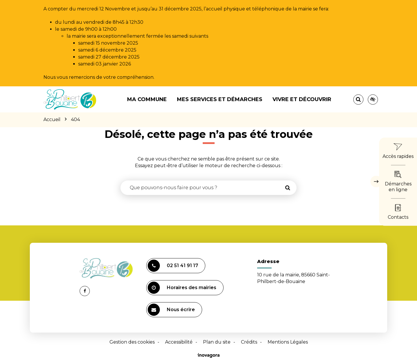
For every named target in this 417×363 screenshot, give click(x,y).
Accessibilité (179, 342)
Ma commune (147, 99)
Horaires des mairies (182, 288)
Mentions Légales (288, 342)
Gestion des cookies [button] (132, 342)
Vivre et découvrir (301, 99)
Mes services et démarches (219, 99)
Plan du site (217, 342)
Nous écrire (171, 310)
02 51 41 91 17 (173, 266)
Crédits (249, 342)
